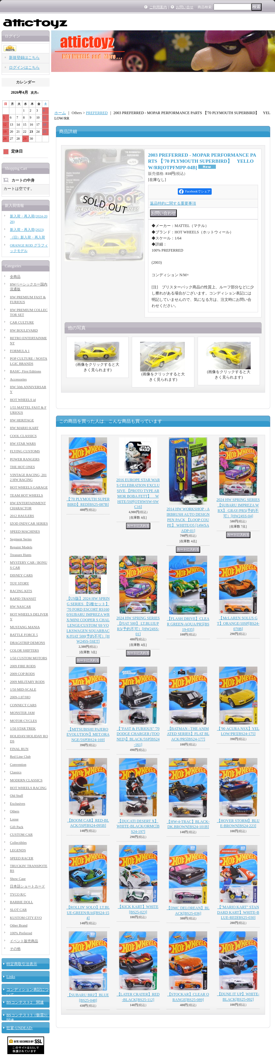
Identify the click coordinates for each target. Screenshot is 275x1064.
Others (14, 811)
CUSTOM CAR (21, 834)
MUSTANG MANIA (25, 627)
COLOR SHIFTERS (24, 650)
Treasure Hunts (20, 555)
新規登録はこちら (24, 57)
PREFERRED (97, 113)
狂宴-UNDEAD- (19, 1028)
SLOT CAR (18, 909)
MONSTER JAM (22, 713)
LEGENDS (18, 850)
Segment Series (21, 539)
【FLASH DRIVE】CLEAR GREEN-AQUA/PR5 (188, 624)
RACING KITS (21, 591)
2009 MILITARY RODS (27, 682)
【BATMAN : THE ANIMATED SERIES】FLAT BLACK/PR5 (188, 734)
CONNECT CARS (23, 705)
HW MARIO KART (24, 428)
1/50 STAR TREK (23, 728)
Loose (14, 819)
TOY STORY (19, 583)
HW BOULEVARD (24, 330)
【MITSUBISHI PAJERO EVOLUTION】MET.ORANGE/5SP (88, 734)
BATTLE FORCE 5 (24, 635)
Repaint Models (21, 547)
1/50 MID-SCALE (23, 689)
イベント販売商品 (24, 941)
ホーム (60, 113)
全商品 (15, 276)
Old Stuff (16, 795)
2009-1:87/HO (20, 697)
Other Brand (19, 925)
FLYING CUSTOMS (25, 451)
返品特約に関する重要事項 (173, 203)
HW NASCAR (20, 606)
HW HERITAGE (22, 420)
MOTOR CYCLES (23, 721)
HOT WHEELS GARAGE (29, 487)
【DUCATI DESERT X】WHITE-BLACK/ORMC (138, 826)
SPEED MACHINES (25, 531)
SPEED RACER (21, 858)
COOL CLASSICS (23, 436)
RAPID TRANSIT (23, 598)
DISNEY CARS (21, 575)
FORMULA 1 (19, 351)
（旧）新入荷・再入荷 (27, 237)
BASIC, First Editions (25, 371)
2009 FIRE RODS (23, 666)
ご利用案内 (158, 7)
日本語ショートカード (27, 886)
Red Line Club (20, 756)
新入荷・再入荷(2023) (27, 229)
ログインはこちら (24, 67)
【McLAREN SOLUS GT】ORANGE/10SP (238, 623)
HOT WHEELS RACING (28, 788)
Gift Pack (16, 827)
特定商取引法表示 (21, 964)
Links (10, 976)
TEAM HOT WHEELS (26, 495)
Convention (18, 764)
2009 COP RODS (22, 674)
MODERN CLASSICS (26, 780)
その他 (15, 949)
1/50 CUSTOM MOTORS (28, 658)
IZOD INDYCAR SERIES (29, 523)
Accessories (18, 379)
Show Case (18, 878)
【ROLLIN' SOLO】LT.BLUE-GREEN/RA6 (88, 912)
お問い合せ (184, 7)
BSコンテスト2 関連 (25, 1002)
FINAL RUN (19, 749)
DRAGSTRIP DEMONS (27, 643)
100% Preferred (21, 933)
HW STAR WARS (23, 443)
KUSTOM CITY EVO (26, 917)
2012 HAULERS (22, 516)
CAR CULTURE (22, 322)
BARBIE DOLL (21, 902)
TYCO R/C (18, 894)
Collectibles (18, 842)
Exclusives (17, 803)
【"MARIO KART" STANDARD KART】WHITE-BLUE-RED (238, 912)
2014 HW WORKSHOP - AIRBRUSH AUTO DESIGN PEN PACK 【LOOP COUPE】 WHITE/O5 (188, 520)
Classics (15, 772)
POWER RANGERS (25, 459)
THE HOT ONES (22, 467)
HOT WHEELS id (23, 400)
